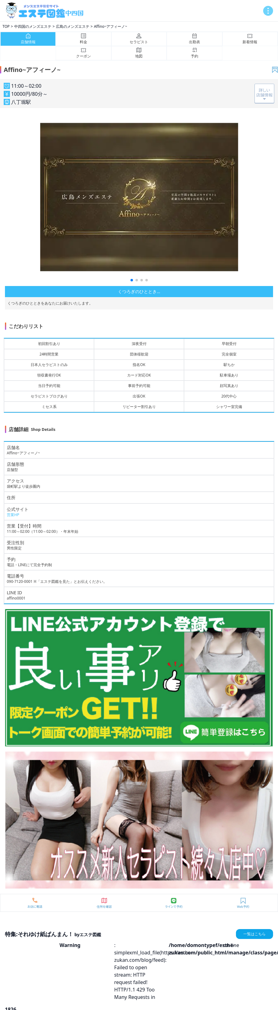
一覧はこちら (254, 933)
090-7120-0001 (19, 581)
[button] (131, 280)
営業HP (13, 514)
